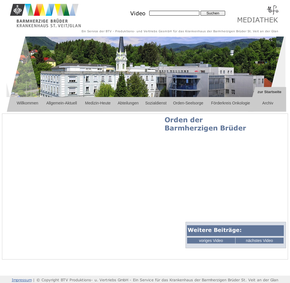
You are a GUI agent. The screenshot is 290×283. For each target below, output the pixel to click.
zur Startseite (269, 92)
